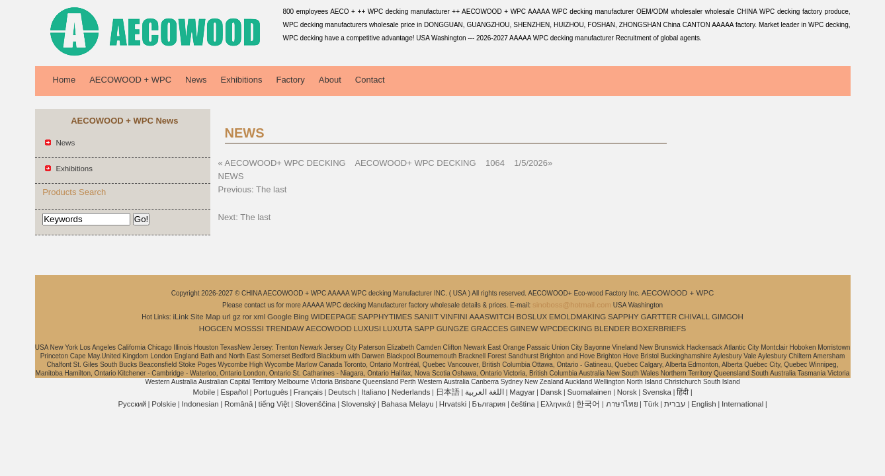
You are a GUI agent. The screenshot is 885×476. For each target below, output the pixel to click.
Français (308, 392)
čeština (523, 404)
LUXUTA (398, 329)
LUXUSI (368, 329)
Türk (651, 404)
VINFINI (454, 317)
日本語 (448, 392)
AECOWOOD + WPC (130, 80)
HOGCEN (215, 329)
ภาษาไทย (622, 404)
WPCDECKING (566, 329)
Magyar (521, 392)
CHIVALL (694, 317)
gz (237, 317)
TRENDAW (285, 329)
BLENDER (612, 329)
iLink (181, 317)
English (703, 404)
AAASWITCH (491, 317)
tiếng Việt (274, 404)
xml (259, 317)
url (226, 317)
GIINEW (524, 329)
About (330, 80)
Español (234, 392)
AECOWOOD (329, 329)
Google (279, 317)
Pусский (132, 404)
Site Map (205, 317)
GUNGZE (453, 329)
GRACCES (490, 329)
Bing (301, 317)
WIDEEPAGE (334, 317)
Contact (370, 80)
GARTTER (659, 317)
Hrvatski (453, 404)
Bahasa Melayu (407, 404)
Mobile (203, 392)
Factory (290, 80)
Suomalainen (589, 392)
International (742, 404)
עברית (675, 404)
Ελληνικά (555, 404)
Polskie (163, 404)
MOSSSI (249, 329)
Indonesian (199, 404)
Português (270, 392)
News (196, 80)
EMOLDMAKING (577, 317)
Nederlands (411, 392)
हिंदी (683, 392)
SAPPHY (623, 317)
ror (247, 317)
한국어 (588, 404)
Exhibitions (242, 80)
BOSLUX (532, 317)
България (489, 404)
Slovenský (358, 404)
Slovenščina (315, 404)
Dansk (551, 392)
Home (64, 80)
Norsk (627, 392)
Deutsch (342, 392)
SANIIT (426, 317)
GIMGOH (727, 317)
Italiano (373, 392)
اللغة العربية (484, 392)
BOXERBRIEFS (659, 329)
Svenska (656, 392)
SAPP (424, 329)
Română (238, 404)
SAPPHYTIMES (385, 317)
